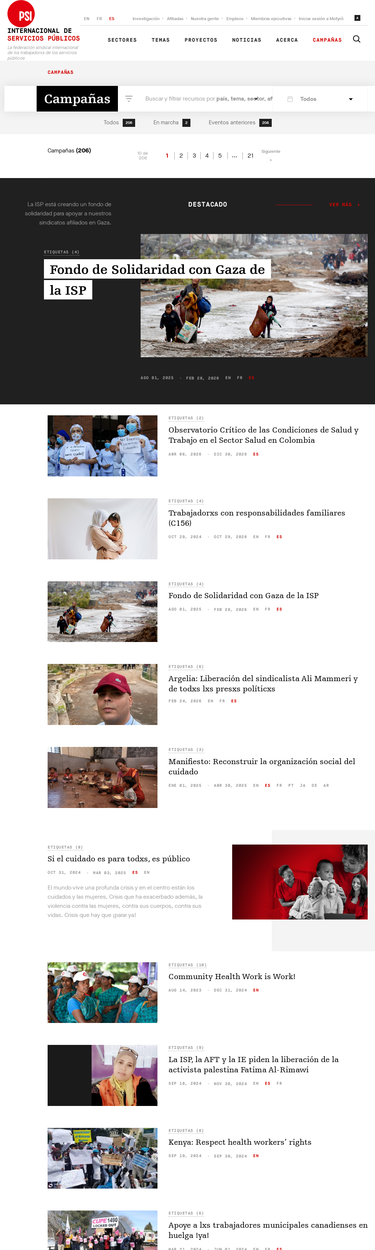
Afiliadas (175, 19)
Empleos (235, 19)
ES (111, 19)
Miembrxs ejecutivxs (271, 19)
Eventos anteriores (240, 123)
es (251, 378)
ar (326, 785)
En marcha (171, 123)
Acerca (287, 40)
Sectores (122, 40)
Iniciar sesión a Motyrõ (321, 19)
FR (99, 19)
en (228, 378)
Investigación (146, 19)
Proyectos (201, 40)
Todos (119, 123)
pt (291, 785)
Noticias (246, 40)
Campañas (327, 40)
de (314, 785)
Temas (161, 40)
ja (302, 785)
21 (250, 155)
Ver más (340, 205)
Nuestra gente (205, 19)
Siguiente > (271, 155)
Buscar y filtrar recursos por (197, 98)
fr (239, 378)
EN (86, 19)
